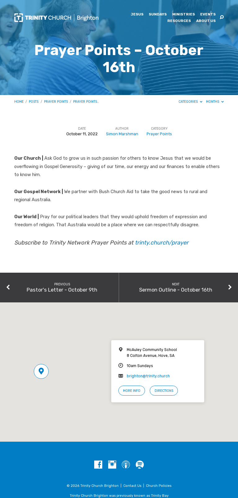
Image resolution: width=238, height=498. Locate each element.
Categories (190, 102)
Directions (164, 391)
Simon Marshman (122, 134)
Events (208, 14)
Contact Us (132, 486)
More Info (131, 391)
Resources (179, 21)
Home (19, 102)
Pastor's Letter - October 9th (62, 290)
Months (215, 102)
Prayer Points (56, 102)
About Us (206, 21)
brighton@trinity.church (148, 376)
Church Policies (158, 486)
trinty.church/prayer (161, 242)
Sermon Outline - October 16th (175, 290)
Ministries (183, 14)
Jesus (137, 14)
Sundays (158, 14)
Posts (33, 102)
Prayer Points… (86, 102)
